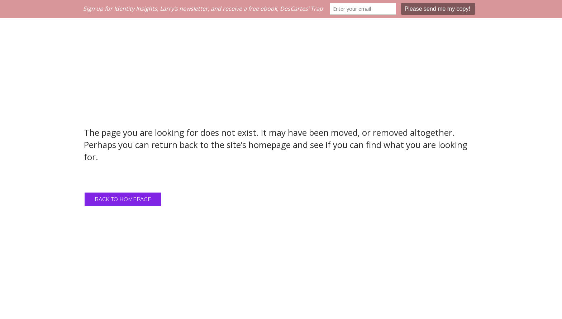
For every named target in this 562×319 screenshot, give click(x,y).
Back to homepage (123, 199)
